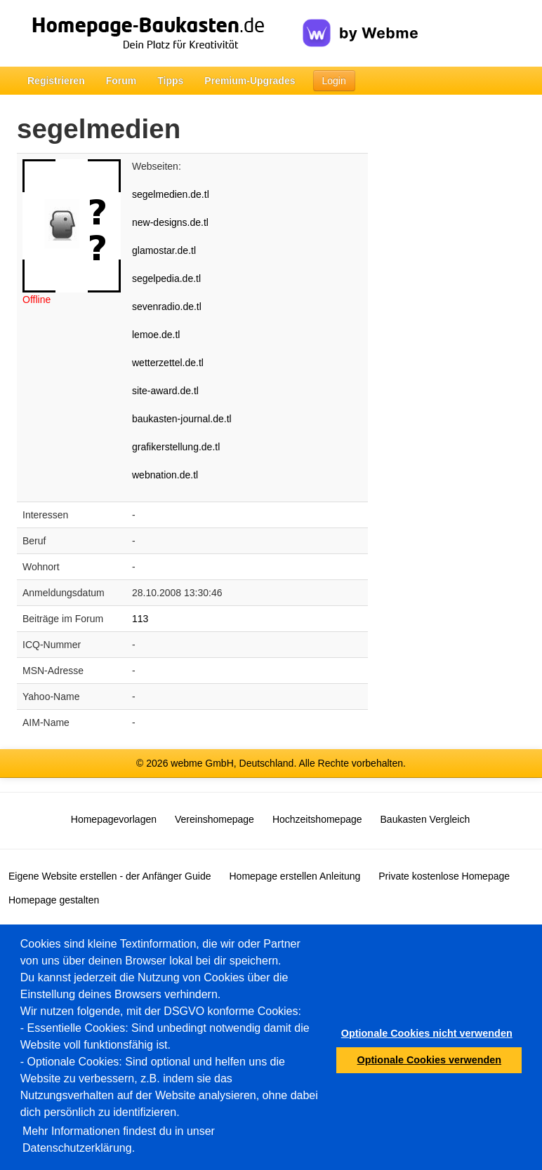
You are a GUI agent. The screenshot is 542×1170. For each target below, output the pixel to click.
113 (140, 618)
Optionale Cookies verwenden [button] (429, 1059)
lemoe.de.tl (156, 334)
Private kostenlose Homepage (444, 876)
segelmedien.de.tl (170, 194)
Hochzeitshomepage (317, 819)
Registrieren (56, 80)
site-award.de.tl (165, 390)
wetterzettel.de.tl (168, 362)
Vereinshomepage (214, 819)
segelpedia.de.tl (166, 278)
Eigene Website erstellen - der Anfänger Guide (109, 876)
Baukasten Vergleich (425, 819)
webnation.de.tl (165, 474)
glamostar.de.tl (164, 250)
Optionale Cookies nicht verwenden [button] (427, 1033)
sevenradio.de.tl (166, 306)
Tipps (170, 80)
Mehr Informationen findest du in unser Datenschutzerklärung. (118, 1139)
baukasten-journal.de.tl (182, 418)
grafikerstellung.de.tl (176, 446)
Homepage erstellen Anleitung (294, 876)
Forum (121, 80)
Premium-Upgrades (249, 80)
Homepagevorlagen (114, 819)
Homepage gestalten (53, 900)
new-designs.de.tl (170, 222)
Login (334, 80)
